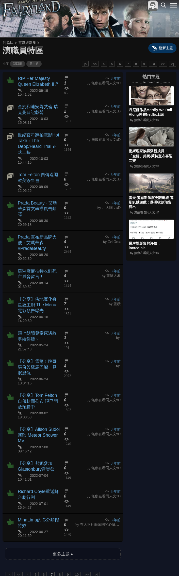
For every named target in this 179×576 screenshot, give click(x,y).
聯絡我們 (165, 564)
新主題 (34, 63)
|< (85, 64)
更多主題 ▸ (62, 500)
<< (95, 64)
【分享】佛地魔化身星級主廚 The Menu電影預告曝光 (38, 279)
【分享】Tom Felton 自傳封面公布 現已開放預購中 (38, 362)
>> (163, 64)
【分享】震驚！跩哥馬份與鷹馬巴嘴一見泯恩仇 (38, 334)
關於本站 (112, 564)
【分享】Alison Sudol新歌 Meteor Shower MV (37, 390)
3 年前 (113, 78)
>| (172, 64)
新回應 (17, 63)
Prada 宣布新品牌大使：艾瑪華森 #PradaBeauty (36, 224)
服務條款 (129, 564)
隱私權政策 (147, 564)
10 (153, 64)
